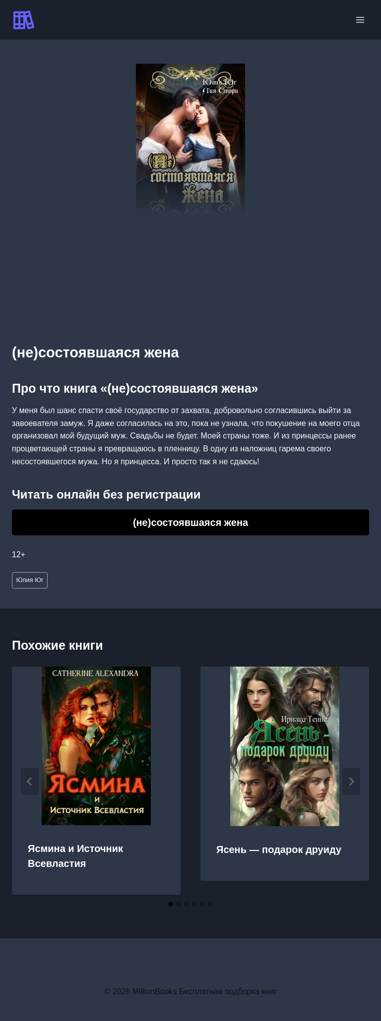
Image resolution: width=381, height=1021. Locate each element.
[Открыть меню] (360, 19)
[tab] (170, 904)
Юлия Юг (30, 580)
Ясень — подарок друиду (278, 849)
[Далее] (351, 781)
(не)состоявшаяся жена (190, 522)
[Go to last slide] (30, 781)
